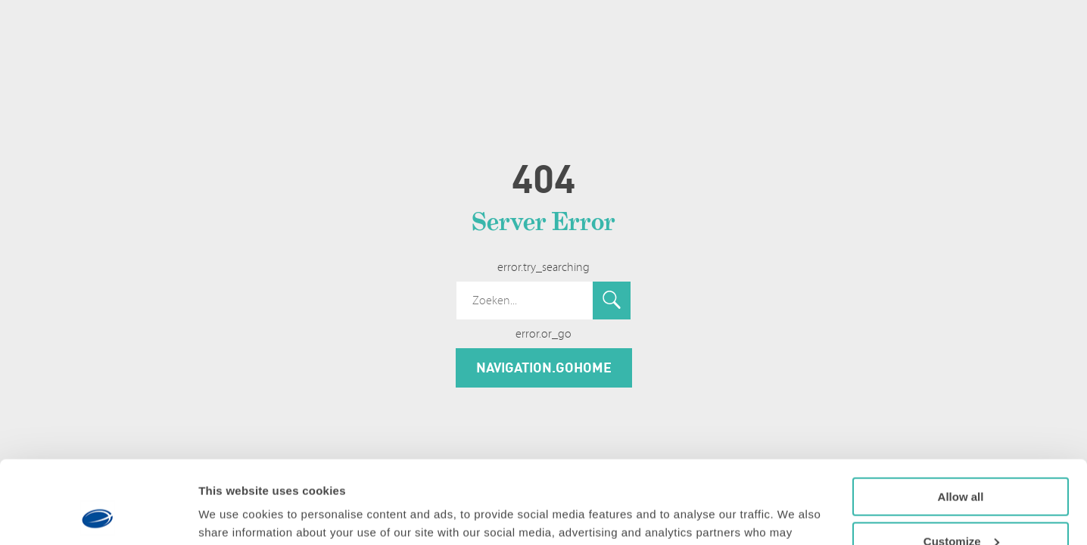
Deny (961, 507)
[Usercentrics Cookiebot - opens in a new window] (98, 515)
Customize (961, 463)
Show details (233, 514)
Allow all (961, 419)
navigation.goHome (544, 367)
